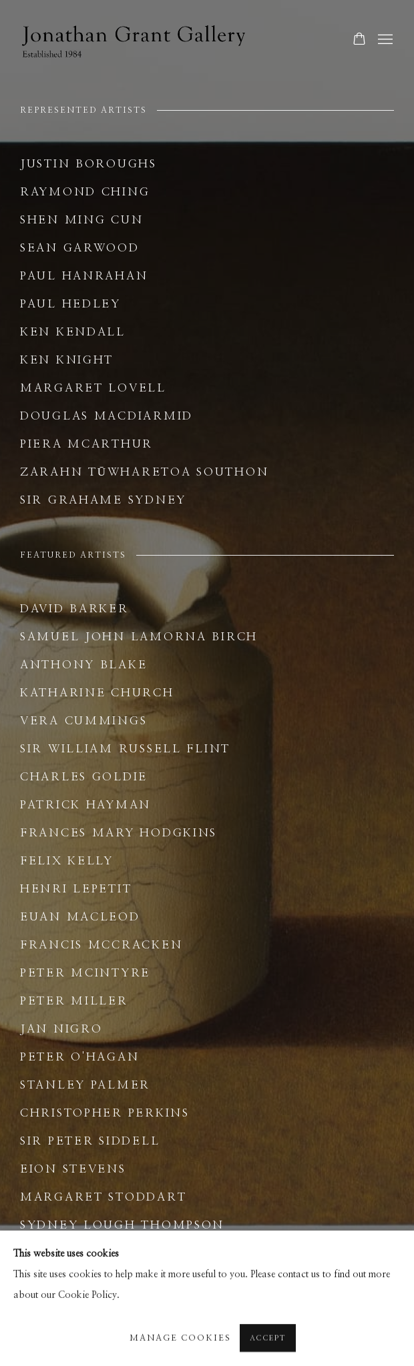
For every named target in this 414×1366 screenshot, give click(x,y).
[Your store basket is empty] (359, 40)
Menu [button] (384, 40)
